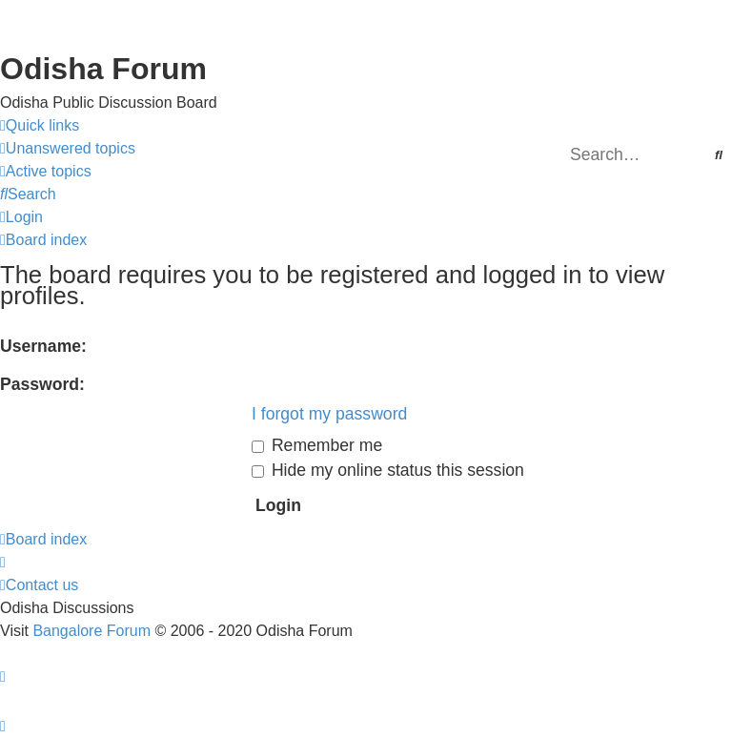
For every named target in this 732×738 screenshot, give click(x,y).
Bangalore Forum (91, 631)
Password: (42, 384)
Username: (43, 346)
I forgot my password (329, 413)
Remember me (317, 445)
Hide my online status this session (388, 470)
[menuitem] (67, 148)
